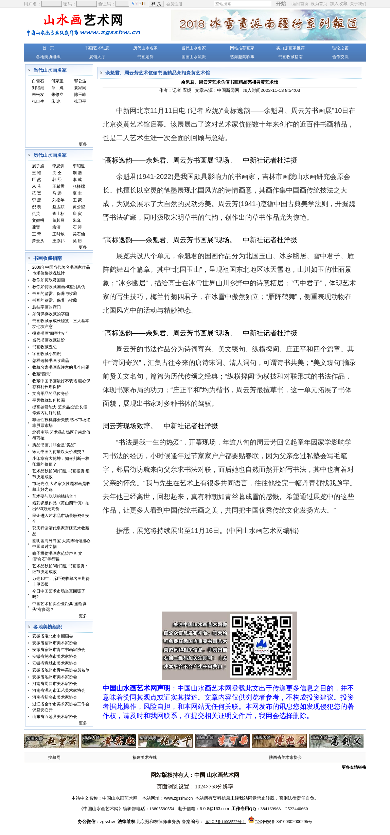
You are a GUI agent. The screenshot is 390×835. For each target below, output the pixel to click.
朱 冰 (55, 101)
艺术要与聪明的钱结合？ (54, 496)
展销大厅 (97, 56)
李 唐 (36, 200)
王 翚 (36, 234)
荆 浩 (77, 172)
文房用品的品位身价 (50, 393)
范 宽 (36, 193)
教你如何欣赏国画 (48, 280)
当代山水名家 (193, 48)
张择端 (79, 186)
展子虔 (38, 166)
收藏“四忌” (41, 374)
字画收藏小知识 (46, 353)
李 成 (77, 179)
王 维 (36, 172)
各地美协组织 (48, 56)
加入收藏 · (348, 3)
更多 (83, 144)
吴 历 (77, 240)
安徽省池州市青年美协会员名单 (60, 670)
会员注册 (174, 3)
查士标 (58, 213)
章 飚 (57, 87)
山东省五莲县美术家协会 (54, 716)
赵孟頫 (58, 206)
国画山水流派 (193, 56)
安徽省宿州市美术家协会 (54, 642)
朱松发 (38, 94)
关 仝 (56, 172)
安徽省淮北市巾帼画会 (52, 636)
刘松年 (58, 200)
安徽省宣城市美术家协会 (54, 663)
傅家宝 (57, 81)
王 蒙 (77, 200)
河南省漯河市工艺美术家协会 (58, 690)
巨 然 (36, 179)
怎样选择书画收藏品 (50, 360)
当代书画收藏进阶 (48, 340)
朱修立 (57, 94)
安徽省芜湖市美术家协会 (54, 656)
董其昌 (58, 220)
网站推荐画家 (242, 48)
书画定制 (145, 56)
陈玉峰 (80, 94)
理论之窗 (340, 48)
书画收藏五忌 (44, 347)
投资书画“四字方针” (50, 333)
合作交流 (340, 56)
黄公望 (79, 206)
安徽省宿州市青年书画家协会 (58, 649)
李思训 (58, 166)
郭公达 (80, 81)
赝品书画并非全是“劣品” (54, 444)
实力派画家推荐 (290, 48)
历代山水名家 (145, 48)
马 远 (56, 193)
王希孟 (58, 186)
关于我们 (358, 3)
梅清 (56, 227)
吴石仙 (79, 234)
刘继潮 (38, 87)
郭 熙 (56, 179)
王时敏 (58, 234)
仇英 (36, 213)
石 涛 (77, 227)
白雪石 (38, 81)
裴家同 (80, 87)
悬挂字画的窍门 (46, 307)
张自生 (38, 101)
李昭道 (79, 166)
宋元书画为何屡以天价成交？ (58, 451)
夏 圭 (77, 193)
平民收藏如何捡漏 (48, 400)
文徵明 (38, 220)
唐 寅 (77, 213)
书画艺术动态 (97, 48)
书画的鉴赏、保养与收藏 (54, 293)
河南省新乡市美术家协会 (54, 697)
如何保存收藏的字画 (50, 314)
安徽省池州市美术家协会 (54, 676)
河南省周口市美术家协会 (54, 683)
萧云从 (38, 240)
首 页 (48, 48)
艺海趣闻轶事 (242, 56)
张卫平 (80, 101)
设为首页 (319, 3)
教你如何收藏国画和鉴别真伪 (58, 286)
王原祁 (58, 240)
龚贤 (36, 227)
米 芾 (36, 186)
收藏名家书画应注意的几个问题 (60, 367)
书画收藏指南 (290, 56)
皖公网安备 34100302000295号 (283, 821)
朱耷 (77, 220)
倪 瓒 (36, 206)
